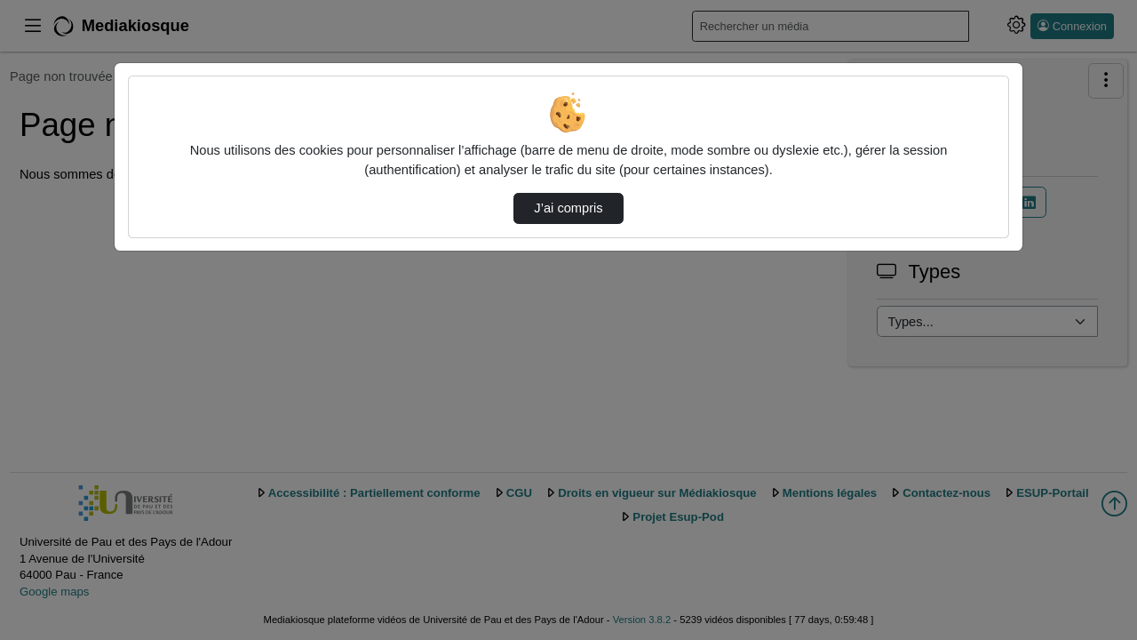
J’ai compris (568, 208)
